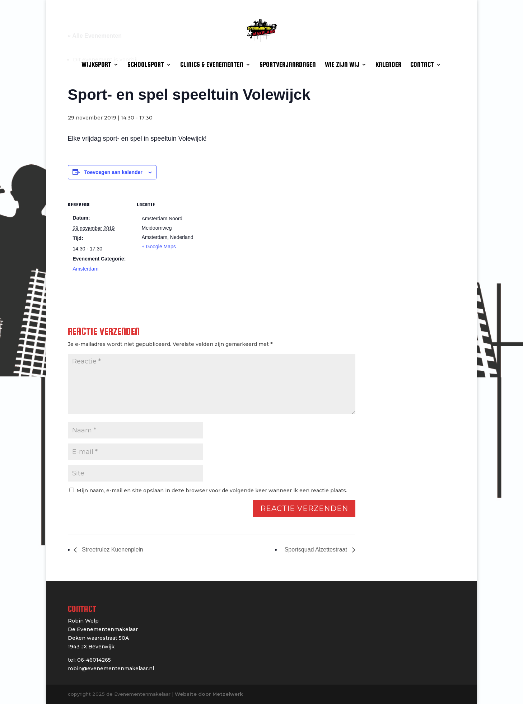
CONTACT (422, 65)
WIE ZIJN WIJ (342, 65)
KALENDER (388, 65)
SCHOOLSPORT (145, 65)
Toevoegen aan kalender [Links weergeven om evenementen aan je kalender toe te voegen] (113, 172)
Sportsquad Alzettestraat (317, 549)
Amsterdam (86, 269)
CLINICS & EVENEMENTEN (211, 65)
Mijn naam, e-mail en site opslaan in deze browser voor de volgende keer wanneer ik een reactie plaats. (211, 490)
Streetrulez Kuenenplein (111, 549)
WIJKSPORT (96, 65)
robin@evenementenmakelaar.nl (111, 668)
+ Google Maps (159, 246)
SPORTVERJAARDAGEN (288, 65)
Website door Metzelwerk (209, 694)
